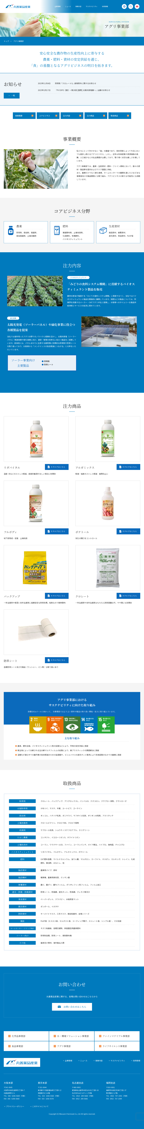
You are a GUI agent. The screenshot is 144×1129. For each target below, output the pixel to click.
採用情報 (105, 6)
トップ (6, 41)
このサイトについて (40, 1106)
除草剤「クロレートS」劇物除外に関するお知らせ (75, 83)
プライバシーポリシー (15, 1106)
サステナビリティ (118, 1060)
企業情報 (58, 6)
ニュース (68, 6)
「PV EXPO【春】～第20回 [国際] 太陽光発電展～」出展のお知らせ (82, 90)
